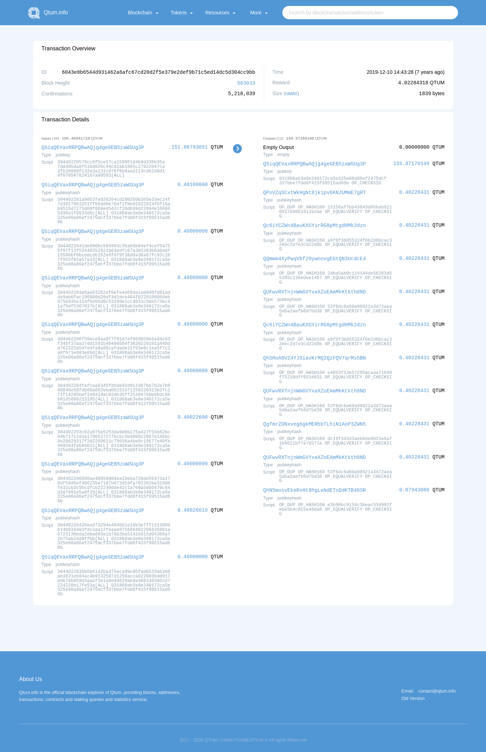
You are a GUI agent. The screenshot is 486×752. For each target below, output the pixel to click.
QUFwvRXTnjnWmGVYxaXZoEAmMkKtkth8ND (314, 289)
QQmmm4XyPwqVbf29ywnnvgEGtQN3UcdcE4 (314, 256)
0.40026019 (192, 506)
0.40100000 (192, 183)
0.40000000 (192, 229)
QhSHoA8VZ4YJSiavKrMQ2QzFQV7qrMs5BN (314, 355)
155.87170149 (411, 162)
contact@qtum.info (437, 687)
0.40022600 (192, 414)
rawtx (291, 93)
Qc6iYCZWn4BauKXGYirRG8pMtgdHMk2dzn (314, 223)
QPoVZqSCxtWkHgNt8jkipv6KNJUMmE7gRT (314, 191)
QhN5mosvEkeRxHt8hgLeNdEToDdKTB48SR (314, 485)
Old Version (412, 694)
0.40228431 (414, 191)
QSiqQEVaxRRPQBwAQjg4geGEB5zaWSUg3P (93, 146)
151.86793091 (189, 146)
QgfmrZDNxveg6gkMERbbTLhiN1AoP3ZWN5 (314, 420)
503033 (246, 82)
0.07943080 (414, 485)
